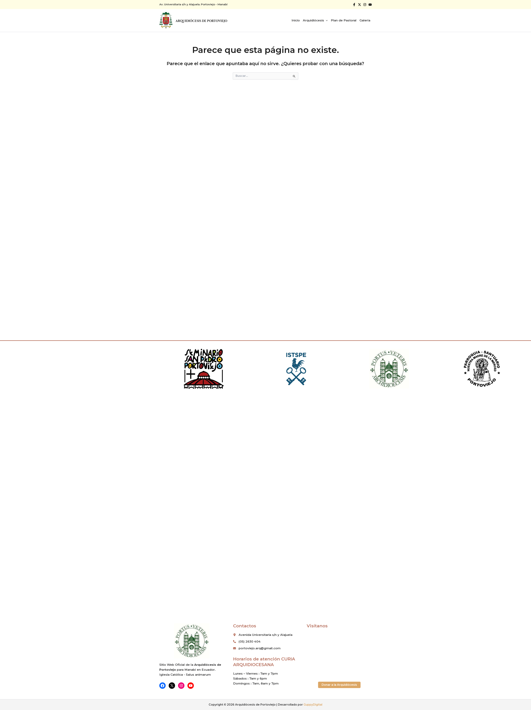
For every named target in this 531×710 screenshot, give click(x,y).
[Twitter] (359, 4)
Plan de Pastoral (343, 20)
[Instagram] (364, 4)
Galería (364, 20)
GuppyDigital (313, 704)
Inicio (296, 20)
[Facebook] (354, 4)
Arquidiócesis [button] (315, 20)
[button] (326, 20)
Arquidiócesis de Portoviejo (201, 21)
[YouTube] (370, 4)
